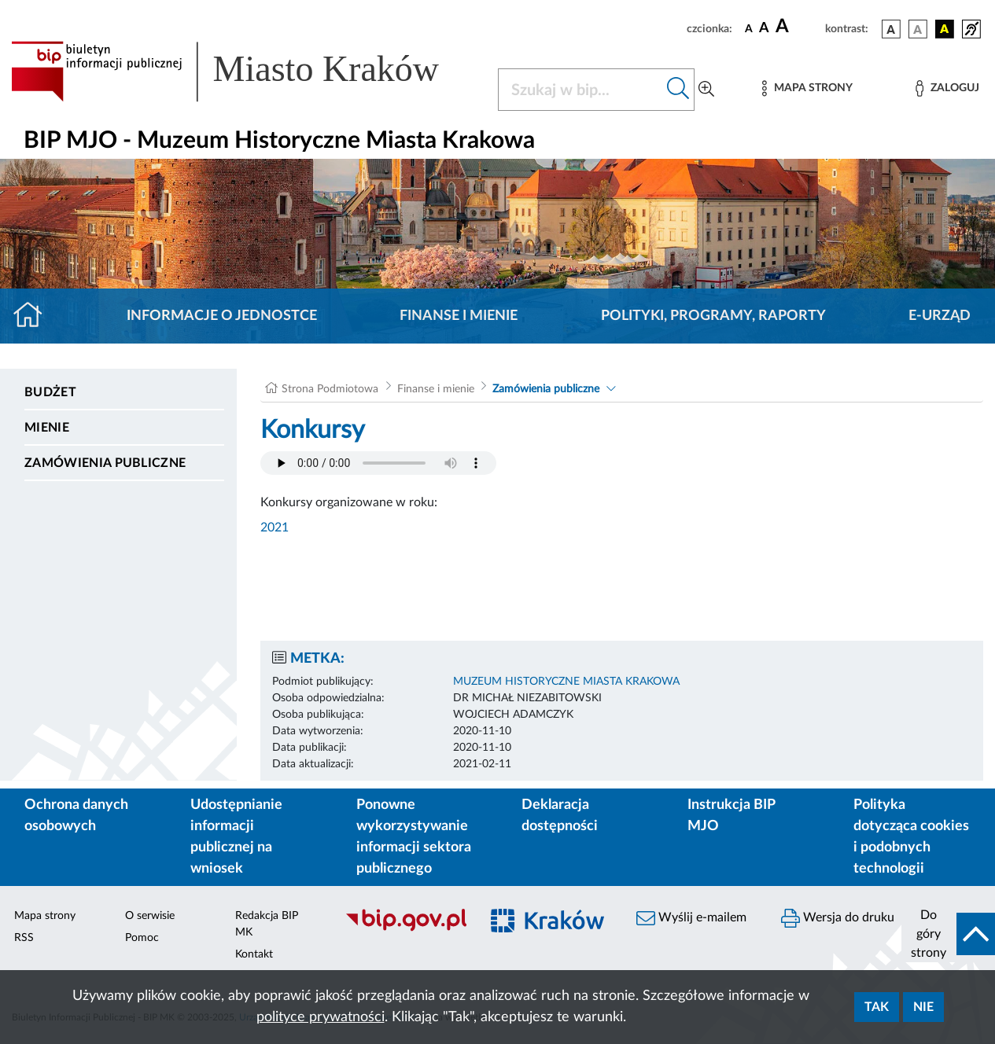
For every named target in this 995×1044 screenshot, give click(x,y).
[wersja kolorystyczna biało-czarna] (918, 29)
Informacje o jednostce (222, 316)
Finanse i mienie (459, 316)
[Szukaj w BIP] (581, 89)
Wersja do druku (837, 918)
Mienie (46, 427)
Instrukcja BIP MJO (731, 815)
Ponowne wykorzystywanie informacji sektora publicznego (413, 837)
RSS (24, 937)
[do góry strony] (948, 934)
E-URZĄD (939, 316)
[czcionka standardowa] (748, 28)
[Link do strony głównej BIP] (245, 71)
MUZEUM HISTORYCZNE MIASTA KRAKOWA (566, 681)
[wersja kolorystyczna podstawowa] (891, 29)
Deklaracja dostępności (559, 815)
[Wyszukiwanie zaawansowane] (706, 89)
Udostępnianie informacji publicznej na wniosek (236, 837)
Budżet (50, 392)
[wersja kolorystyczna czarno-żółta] (944, 29)
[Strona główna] (34, 316)
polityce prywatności (320, 1017)
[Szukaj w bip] (678, 89)
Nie (923, 1007)
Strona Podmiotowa (330, 389)
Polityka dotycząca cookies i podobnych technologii (911, 837)
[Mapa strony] (807, 88)
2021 (274, 527)
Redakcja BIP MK (266, 924)
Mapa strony (45, 915)
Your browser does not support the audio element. (378, 463)
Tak (876, 1007)
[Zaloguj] (947, 88)
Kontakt (254, 954)
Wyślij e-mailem (691, 918)
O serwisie (150, 915)
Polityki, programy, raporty (713, 316)
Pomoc (142, 937)
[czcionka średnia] (764, 28)
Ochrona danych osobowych (76, 815)
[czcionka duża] (798, 27)
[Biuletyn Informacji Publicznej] (404, 929)
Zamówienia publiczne (105, 463)
